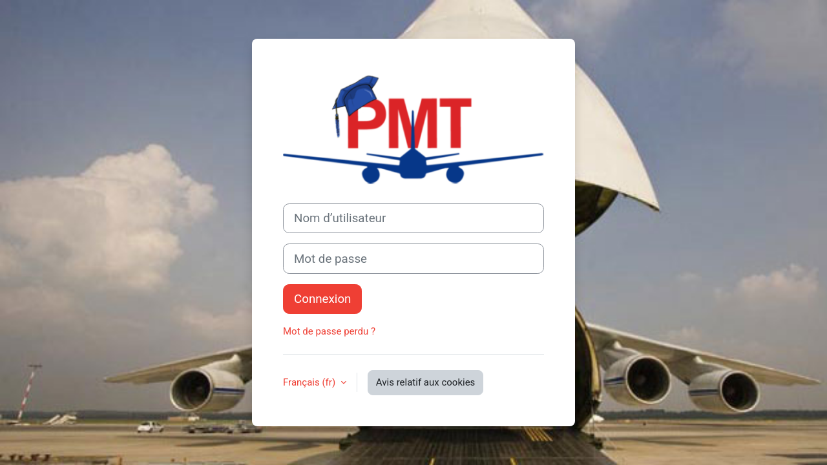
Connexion (322, 299)
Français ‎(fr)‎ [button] (310, 382)
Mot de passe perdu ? (329, 331)
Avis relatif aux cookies (426, 382)
